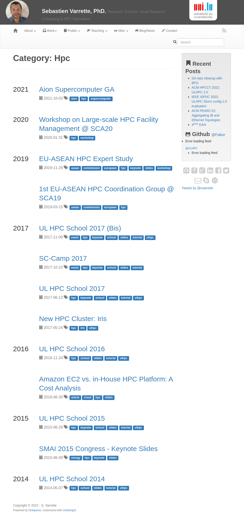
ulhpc (150, 237)
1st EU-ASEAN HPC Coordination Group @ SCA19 (106, 193)
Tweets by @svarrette (197, 188)
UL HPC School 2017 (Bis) (80, 228)
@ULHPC (191, 148)
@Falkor (218, 135)
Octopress (35, 510)
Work (50, 31)
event (74, 237)
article (75, 397)
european (110, 168)
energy (75, 458)
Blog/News (145, 31)
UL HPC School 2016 (72, 349)
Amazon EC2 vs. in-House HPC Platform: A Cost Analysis (106, 383)
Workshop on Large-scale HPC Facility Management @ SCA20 (98, 124)
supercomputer (101, 98)
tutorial (137, 237)
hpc (83, 98)
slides (149, 168)
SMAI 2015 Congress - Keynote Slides (98, 448)
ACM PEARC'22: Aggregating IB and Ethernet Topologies (206, 115)
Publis (72, 31)
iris (83, 328)
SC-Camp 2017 (63, 258)
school (111, 237)
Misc (121, 31)
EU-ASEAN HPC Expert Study (86, 159)
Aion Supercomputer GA (76, 89)
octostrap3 (69, 510)
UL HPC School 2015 (72, 418)
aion (74, 98)
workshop (87, 138)
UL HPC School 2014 (72, 479)
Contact (169, 31)
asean (75, 168)
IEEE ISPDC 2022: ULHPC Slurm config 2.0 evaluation (209, 101)
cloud (87, 397)
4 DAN (199, 125)
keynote (135, 168)
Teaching (97, 31)
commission (91, 168)
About (30, 31)
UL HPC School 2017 (72, 288)
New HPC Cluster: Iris (73, 318)
